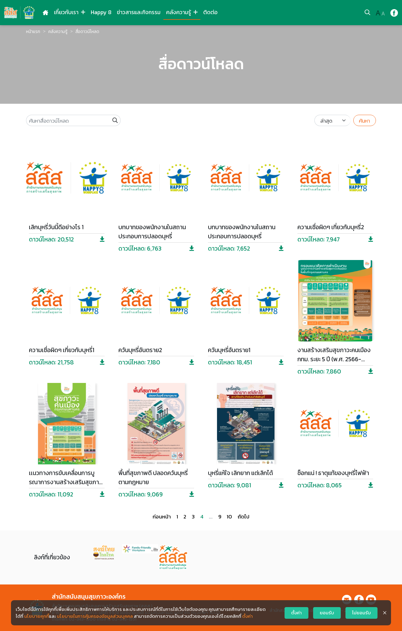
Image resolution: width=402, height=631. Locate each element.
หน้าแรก (33, 31)
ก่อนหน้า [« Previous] (162, 516)
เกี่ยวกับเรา (69, 12)
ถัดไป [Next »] (243, 516)
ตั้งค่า (247, 616)
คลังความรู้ (182, 12)
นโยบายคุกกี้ (36, 616)
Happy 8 (101, 12)
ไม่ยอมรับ (361, 612)
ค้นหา (364, 120)
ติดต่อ (210, 12)
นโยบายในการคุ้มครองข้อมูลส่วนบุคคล (95, 616)
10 (229, 516)
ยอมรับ (327, 612)
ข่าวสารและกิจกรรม (138, 12)
